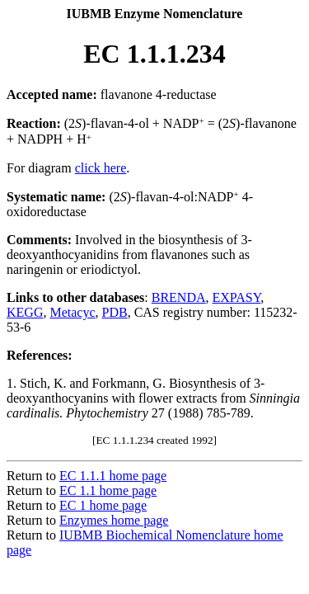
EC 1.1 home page (108, 490)
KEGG (25, 312)
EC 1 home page (103, 505)
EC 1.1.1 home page (112, 476)
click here (101, 168)
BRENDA (179, 297)
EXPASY (237, 297)
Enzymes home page (113, 520)
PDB (115, 312)
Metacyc (72, 312)
